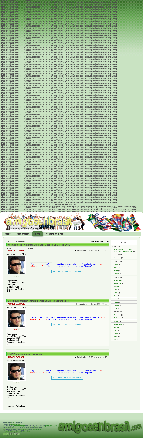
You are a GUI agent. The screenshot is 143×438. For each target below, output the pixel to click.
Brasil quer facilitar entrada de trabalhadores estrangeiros (38, 300)
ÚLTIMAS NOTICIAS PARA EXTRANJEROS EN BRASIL (123, 250)
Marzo (116, 271)
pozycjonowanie (51, 426)
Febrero (116, 274)
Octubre (116, 321)
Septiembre (118, 324)
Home (8, 233)
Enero (116, 308)
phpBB (13, 427)
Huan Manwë (24, 429)
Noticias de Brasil (55, 233)
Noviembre (117, 283)
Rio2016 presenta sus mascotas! (25, 354)
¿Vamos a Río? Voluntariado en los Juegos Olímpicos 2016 (39, 244)
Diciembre (117, 258)
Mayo (115, 267)
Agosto (116, 286)
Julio (115, 290)
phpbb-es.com (37, 429)
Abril (115, 299)
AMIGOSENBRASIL (16, 251)
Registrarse (23, 233)
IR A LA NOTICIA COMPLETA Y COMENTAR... (67, 271)
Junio (116, 264)
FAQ (37, 233)
